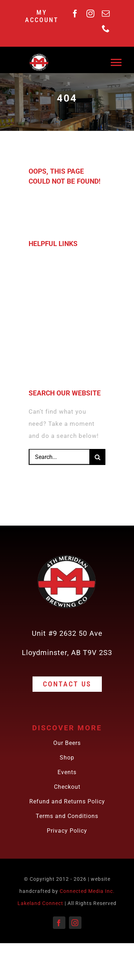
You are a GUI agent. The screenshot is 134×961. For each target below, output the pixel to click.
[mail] (106, 13)
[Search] (97, 457)
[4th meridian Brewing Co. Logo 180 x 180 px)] (39, 54)
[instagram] (90, 13)
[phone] (106, 28)
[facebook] (75, 13)
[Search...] (59, 457)
